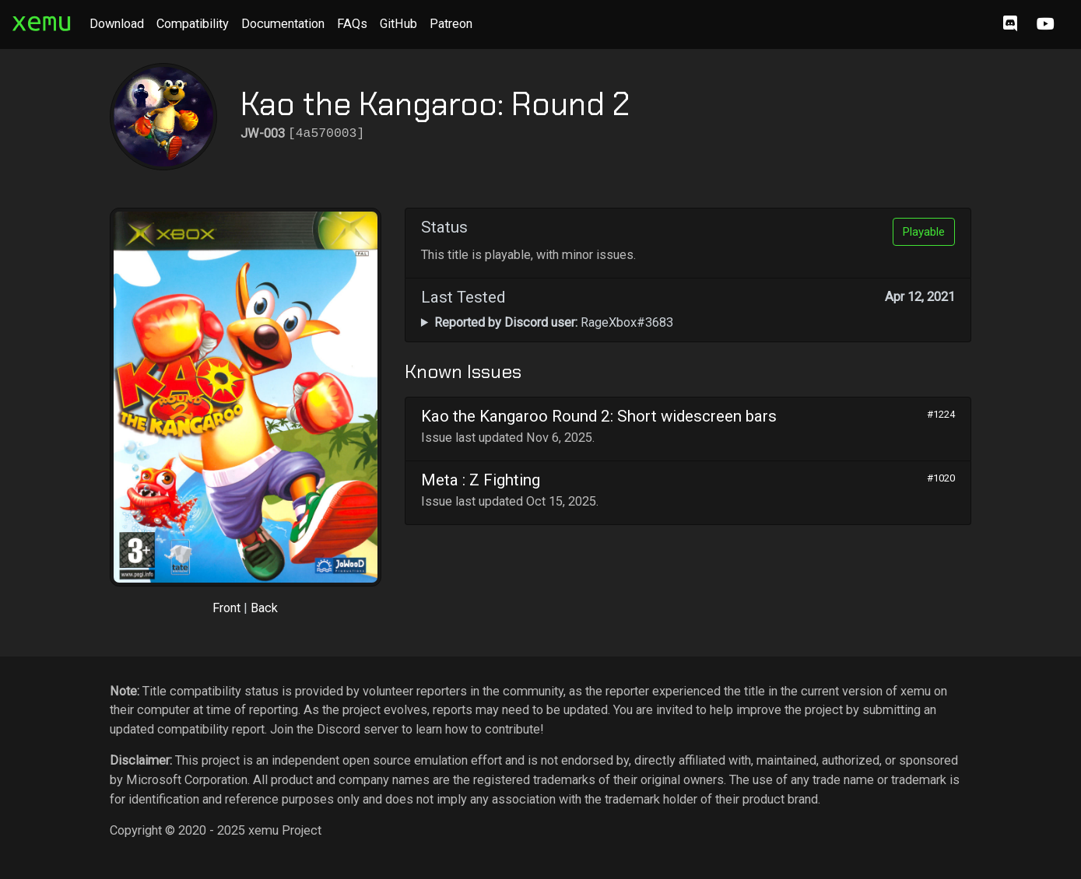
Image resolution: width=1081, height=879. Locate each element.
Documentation (283, 23)
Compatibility (192, 23)
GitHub (398, 23)
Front (226, 608)
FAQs (352, 23)
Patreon (451, 23)
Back (264, 608)
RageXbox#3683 (553, 322)
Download (116, 23)
